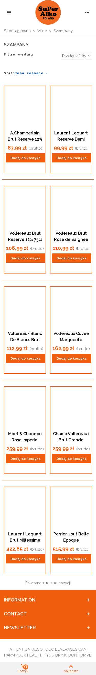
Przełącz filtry (76, 55)
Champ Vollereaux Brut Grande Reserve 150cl (71, 437)
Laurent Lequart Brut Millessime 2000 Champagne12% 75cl (25, 537)
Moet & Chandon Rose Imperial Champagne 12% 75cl (25, 437)
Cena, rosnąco (31, 73)
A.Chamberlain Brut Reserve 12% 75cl (25, 136)
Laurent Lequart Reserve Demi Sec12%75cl (71, 136)
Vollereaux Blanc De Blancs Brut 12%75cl (25, 337)
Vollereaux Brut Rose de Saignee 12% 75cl (71, 237)
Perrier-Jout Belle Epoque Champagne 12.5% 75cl (71, 537)
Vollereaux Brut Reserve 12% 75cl (25, 236)
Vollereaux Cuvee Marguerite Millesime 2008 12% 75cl (71, 337)
